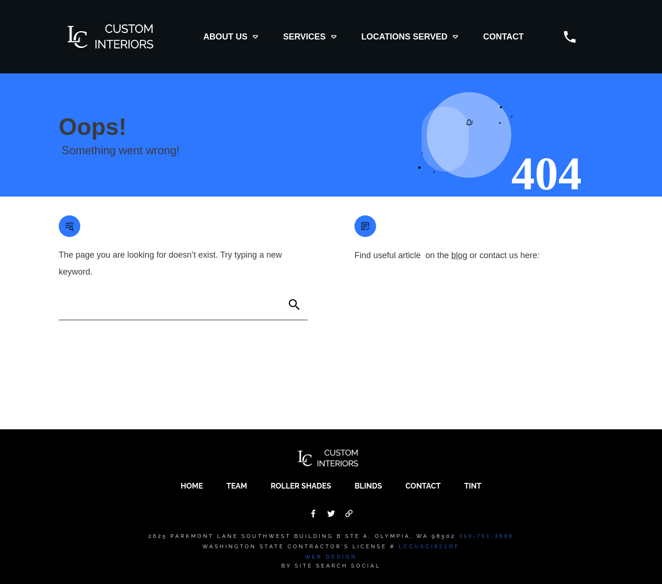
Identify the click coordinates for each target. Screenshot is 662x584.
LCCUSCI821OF (429, 546)
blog (459, 255)
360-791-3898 (486, 536)
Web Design (331, 557)
